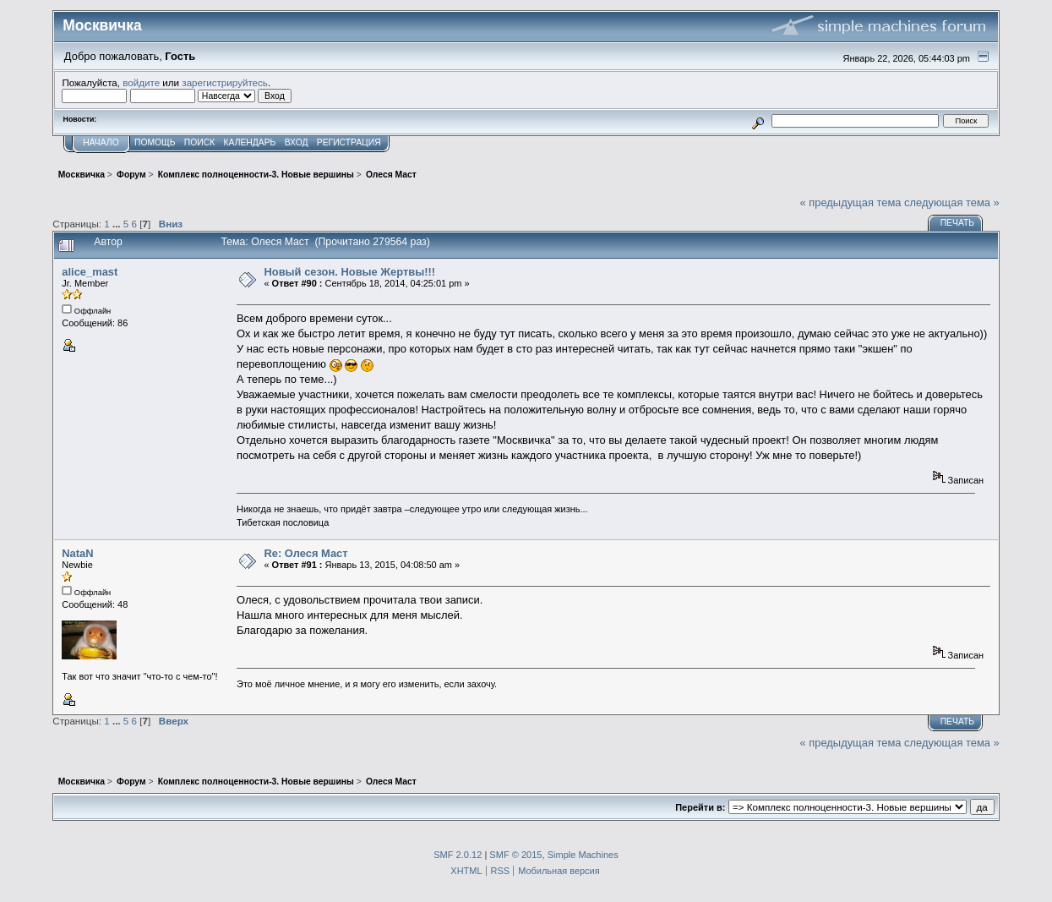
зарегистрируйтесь (225, 82)
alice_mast (89, 271)
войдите (141, 82)
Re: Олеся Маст (305, 553)
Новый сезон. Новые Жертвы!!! (349, 271)
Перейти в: (700, 807)
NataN (77, 553)
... (117, 223)
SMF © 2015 (515, 855)
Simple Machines (583, 855)
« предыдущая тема (851, 202)
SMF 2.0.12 (457, 855)
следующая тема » (952, 202)
